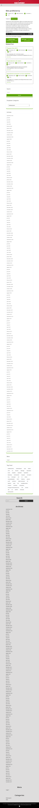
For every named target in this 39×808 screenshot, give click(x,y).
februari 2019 (9, 195)
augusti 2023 (9, 80)
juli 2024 (8, 56)
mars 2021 (9, 142)
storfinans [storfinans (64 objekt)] (15, 400)
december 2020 (10, 148)
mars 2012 (9, 357)
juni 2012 (8, 351)
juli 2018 (8, 210)
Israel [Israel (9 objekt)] (9, 388)
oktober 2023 (9, 75)
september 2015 (10, 283)
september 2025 (10, 30)
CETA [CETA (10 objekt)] (9, 386)
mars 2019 (9, 193)
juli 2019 (8, 184)
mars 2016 (9, 270)
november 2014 (10, 304)
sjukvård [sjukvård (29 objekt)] (9, 398)
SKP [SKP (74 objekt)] (18, 398)
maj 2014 (8, 317)
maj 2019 (8, 189)
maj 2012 (8, 353)
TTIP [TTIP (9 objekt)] (22, 402)
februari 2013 (9, 334)
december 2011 (10, 364)
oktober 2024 (9, 50)
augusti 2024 (9, 54)
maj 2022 (8, 112)
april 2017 (9, 242)
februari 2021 (9, 144)
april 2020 (9, 165)
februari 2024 (9, 67)
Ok (19, 806)
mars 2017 (9, 244)
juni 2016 (8, 263)
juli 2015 (8, 287)
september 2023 (10, 77)
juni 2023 (8, 84)
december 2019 (10, 174)
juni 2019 (8, 186)
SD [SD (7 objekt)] (27, 396)
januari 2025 (9, 43)
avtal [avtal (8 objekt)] (25, 383)
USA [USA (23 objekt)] (8, 405)
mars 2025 (9, 39)
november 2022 (10, 99)
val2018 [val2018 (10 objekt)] (16, 405)
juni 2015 (8, 289)
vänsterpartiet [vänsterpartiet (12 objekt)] (10, 407)
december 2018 (10, 199)
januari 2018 (9, 223)
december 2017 (10, 225)
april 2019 (9, 191)
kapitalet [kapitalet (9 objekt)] (14, 388)
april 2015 (9, 293)
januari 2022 (9, 120)
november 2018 (10, 201)
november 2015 (10, 278)
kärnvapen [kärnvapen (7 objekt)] (14, 392)
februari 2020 (9, 169)
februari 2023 (9, 92)
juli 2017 (8, 236)
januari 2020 (9, 172)
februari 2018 (9, 221)
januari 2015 (9, 300)
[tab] (1, 5)
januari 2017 (9, 248)
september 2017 (10, 231)
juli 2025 (8, 33)
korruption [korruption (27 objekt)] (29, 390)
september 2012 (10, 345)
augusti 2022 (9, 105)
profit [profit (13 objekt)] (9, 396)
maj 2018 (8, 214)
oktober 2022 (9, 101)
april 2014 (9, 319)
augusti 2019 (9, 182)
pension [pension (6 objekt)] (28, 394)
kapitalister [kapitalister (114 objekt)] (26, 388)
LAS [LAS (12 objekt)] (18, 392)
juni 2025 (8, 35)
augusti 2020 (9, 157)
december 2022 (10, 97)
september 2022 (10, 103)
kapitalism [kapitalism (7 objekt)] (20, 388)
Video (13, 798)
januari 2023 (9, 95)
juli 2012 (8, 349)
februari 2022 (9, 118)
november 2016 (10, 253)
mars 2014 (9, 321)
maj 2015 (8, 291)
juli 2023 (8, 82)
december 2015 (10, 276)
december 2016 (10, 251)
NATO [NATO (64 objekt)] (18, 394)
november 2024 (10, 48)
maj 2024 (8, 60)
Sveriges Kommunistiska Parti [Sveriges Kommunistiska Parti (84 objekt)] (13, 402)
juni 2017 (8, 238)
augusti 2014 (9, 310)
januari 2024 (9, 69)
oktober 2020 (9, 152)
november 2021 (10, 125)
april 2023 (9, 88)
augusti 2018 (9, 208)
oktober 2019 (9, 178)
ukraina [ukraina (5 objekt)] (26, 402)
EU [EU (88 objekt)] (12, 386)
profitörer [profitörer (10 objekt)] (14, 396)
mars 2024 (9, 65)
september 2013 (10, 325)
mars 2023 (9, 90)
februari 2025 (9, 41)
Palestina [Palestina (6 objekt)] (23, 394)
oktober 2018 (9, 204)
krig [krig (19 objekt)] (8, 392)
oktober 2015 (9, 281)
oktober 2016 (9, 255)
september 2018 (10, 206)
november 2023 (10, 73)
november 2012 (10, 340)
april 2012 (9, 355)
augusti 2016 (9, 259)
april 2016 (9, 268)
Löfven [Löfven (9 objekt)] (26, 392)
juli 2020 (8, 159)
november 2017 (10, 227)
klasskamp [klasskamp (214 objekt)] (10, 390)
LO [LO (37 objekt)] (21, 392)
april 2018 (9, 216)
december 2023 (10, 71)
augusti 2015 (9, 285)
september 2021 (10, 129)
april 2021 (9, 139)
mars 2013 (9, 332)
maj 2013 (8, 330)
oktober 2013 (9, 323)
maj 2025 (8, 37)
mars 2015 (9, 295)
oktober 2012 (9, 342)
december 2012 (10, 338)
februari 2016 (9, 272)
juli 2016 (8, 261)
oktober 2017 (9, 229)
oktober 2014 (9, 306)
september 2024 (10, 52)
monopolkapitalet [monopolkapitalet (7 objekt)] (11, 394)
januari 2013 (9, 336)
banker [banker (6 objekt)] (29, 383)
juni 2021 (8, 135)
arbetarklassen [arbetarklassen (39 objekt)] (19, 383)
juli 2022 (8, 107)
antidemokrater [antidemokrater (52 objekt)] (11, 383)
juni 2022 (8, 110)
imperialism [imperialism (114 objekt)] (29, 386)
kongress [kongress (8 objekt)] (23, 390)
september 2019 (10, 180)
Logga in (8, 375)
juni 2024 (8, 58)
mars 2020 (9, 167)
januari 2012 (9, 362)
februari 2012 (9, 360)
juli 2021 (8, 133)
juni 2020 (8, 161)
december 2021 (10, 122)
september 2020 (10, 154)
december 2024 (10, 45)
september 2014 (10, 308)
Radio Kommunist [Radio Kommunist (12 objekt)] (21, 396)
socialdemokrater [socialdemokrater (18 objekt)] (24, 398)
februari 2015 (9, 298)
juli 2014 (8, 313)
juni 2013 (8, 328)
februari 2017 (9, 246)
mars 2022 (9, 116)
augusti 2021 (9, 131)
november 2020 (10, 150)
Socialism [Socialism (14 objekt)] (9, 400)
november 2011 (10, 366)
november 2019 (10, 176)
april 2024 (9, 63)
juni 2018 (8, 212)
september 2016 (10, 257)
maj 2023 (8, 86)
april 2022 (9, 114)
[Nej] (37, 805)
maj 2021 (8, 137)
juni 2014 (8, 315)
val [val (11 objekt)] (12, 405)
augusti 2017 (9, 233)
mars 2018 (9, 219)
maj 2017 (8, 240)
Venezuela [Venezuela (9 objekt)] (22, 405)
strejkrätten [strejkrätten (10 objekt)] (21, 400)
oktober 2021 (9, 127)
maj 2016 (8, 266)
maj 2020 (8, 163)
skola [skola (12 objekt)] (14, 398)
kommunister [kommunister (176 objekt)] (16, 390)
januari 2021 (9, 146)
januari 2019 (9, 197)
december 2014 (10, 302)
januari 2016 (9, 274)
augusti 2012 (9, 347)
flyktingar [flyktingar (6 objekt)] (22, 386)
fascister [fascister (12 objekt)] (16, 386)
